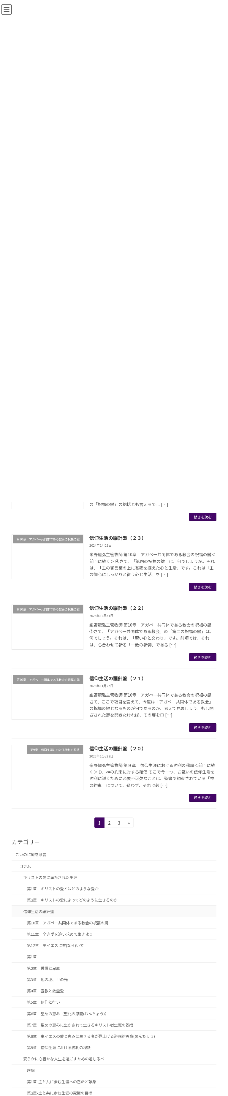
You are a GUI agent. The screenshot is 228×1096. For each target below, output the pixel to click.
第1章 (32, 956)
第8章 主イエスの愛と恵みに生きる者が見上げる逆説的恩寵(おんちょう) (91, 1036)
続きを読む (203, 516)
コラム (25, 866)
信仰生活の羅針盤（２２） (117, 607)
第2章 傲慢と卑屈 (43, 968)
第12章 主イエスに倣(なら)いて (55, 945)
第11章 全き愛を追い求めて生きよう (60, 934)
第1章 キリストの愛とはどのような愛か (63, 888)
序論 (31, 1070)
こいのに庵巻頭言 (30, 854)
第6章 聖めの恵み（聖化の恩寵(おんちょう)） (68, 1013)
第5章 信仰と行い (43, 1002)
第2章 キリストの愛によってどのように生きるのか (72, 900)
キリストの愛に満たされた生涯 (50, 877)
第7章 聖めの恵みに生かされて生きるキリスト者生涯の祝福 (80, 1025)
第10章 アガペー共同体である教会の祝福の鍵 (67, 923)
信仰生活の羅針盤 (38, 911)
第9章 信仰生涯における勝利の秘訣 (59, 1047)
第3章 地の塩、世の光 (47, 979)
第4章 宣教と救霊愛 (45, 991)
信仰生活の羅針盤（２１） (117, 678)
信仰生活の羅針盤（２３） (117, 537)
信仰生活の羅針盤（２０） (117, 748)
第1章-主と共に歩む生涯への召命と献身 (61, 1081)
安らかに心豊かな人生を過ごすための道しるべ (63, 1059)
